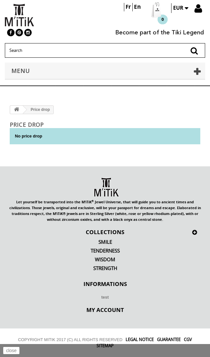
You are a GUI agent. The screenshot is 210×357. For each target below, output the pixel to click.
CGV (188, 339)
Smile (105, 242)
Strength (105, 268)
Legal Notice (140, 339)
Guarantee (169, 339)
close (11, 350)
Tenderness (105, 251)
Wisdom (105, 259)
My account (105, 310)
